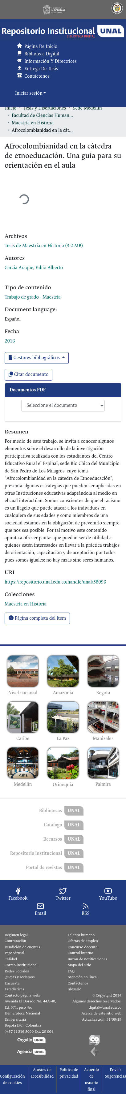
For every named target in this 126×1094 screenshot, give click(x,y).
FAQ (71, 971)
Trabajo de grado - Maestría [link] (33, 297)
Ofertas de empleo (83, 940)
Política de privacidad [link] (68, 1073)
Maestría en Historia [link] (33, 123)
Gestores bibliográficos (35, 358)
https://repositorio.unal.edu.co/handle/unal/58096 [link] (55, 582)
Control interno (80, 952)
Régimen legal (16, 934)
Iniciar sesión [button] (29, 93)
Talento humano (81, 934)
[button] (63, 31)
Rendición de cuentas (22, 947)
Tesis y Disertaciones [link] (44, 108)
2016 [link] (10, 341)
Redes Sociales (17, 971)
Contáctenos (78, 983)
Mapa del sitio (79, 965)
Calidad (11, 959)
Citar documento (28, 374)
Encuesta (12, 983)
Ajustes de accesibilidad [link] (42, 1073)
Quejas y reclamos (20, 977)
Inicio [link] (11, 108)
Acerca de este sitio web (101, 1013)
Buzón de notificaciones (87, 959)
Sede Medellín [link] (87, 108)
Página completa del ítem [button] (37, 618)
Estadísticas (14, 989)
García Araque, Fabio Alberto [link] (34, 268)
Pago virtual (14, 952)
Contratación (15, 940)
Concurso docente (83, 947)
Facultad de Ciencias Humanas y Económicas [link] (42, 115)
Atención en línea (82, 977)
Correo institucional (21, 965)
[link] (44, 246)
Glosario (74, 989)
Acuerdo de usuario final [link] (91, 1079)
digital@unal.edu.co (105, 1007)
